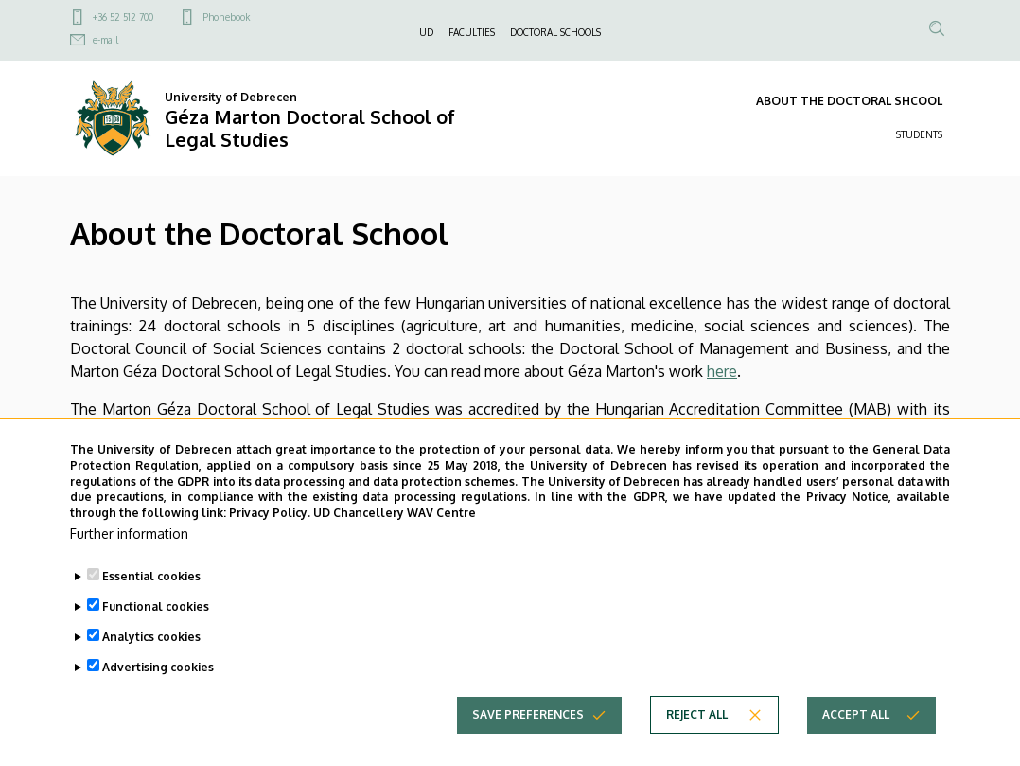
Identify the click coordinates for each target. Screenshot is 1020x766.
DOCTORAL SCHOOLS (555, 32)
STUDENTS (919, 134)
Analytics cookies (151, 668)
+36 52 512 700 (123, 17)
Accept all (855, 746)
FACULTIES (471, 32)
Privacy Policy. (269, 544)
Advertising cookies (158, 698)
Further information (129, 565)
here (722, 371)
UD (426, 32)
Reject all (697, 746)
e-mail (105, 39)
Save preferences (528, 746)
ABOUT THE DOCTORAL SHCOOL (849, 101)
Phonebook (226, 17)
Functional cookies (155, 638)
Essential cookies (151, 607)
